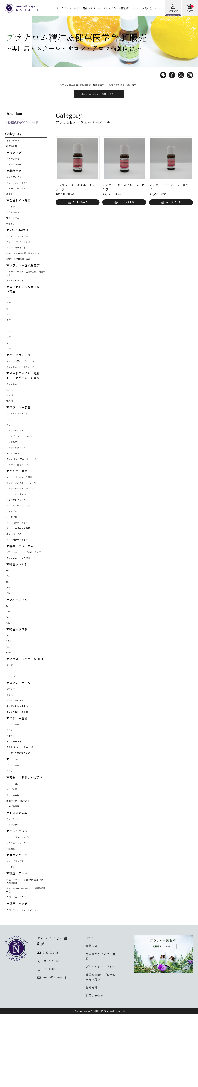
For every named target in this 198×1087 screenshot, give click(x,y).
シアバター (12, 415)
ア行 (8, 310)
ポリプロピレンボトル (21, 755)
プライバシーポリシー (100, 1040)
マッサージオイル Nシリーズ (23, 515)
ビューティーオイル (17, 521)
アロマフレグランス (17, 527)
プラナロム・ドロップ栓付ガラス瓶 (25, 588)
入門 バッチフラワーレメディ (24, 983)
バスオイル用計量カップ (23, 814)
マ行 (8, 347)
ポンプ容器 (12, 853)
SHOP (89, 1011)
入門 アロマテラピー (19, 970)
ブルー (10, 716)
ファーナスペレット (17, 193)
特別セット (12, 199)
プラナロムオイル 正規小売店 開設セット (25, 283)
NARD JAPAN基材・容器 (20, 269)
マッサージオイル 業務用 (21, 503)
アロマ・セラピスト (17, 256)
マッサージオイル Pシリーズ (23, 509)
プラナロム (12, 402)
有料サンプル (13, 225)
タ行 (8, 328)
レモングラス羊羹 (16, 931)
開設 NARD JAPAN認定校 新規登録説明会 (25, 961)
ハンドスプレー (15, 465)
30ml (8, 628)
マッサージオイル (16, 453)
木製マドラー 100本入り (22, 865)
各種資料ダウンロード (23, 122)
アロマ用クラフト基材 (19, 552)
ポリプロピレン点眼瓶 (21, 762)
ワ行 (8, 366)
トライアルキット (18, 292)
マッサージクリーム (17, 471)
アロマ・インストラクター (21, 250)
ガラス (10, 742)
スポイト (12, 788)
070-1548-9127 (49, 1042)
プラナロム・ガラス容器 (20, 596)
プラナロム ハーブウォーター (24, 385)
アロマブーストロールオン (21, 459)
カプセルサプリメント (19, 434)
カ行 (8, 316)
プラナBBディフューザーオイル (24, 483)
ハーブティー (13, 937)
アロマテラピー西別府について (121, 8)
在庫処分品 (13, 148)
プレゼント (12, 212)
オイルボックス (17, 566)
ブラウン (11, 723)
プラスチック (13, 736)
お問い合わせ (149, 8)
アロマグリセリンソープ (20, 534)
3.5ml (9, 685)
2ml (8, 679)
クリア (10, 710)
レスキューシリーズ (17, 911)
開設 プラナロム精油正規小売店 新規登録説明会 (25, 952)
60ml (9, 697)
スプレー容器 (13, 847)
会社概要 (91, 1019)
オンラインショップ (67, 8)
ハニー (10, 440)
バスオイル (12, 540)
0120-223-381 (48, 1026)
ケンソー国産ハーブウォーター (24, 379)
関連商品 (11, 918)
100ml (9, 634)
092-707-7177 (48, 1034)
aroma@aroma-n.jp (52, 1050)
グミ (8, 446)
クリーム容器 (13, 859)
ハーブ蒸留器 (15, 872)
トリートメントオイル (19, 187)
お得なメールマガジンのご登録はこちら (99, 94)
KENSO (10, 409)
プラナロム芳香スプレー (20, 490)
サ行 (8, 322)
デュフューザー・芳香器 (23, 559)
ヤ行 (8, 353)
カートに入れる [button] (80, 203)
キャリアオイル (15, 181)
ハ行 (8, 341)
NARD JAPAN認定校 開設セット (25, 262)
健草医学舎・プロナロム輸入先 (100, 1050)
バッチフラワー (15, 168)
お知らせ (91, 1060)
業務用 (10, 421)
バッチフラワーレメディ (20, 905)
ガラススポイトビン (20, 748)
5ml (8, 609)
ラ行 (8, 359)
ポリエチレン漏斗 (18, 795)
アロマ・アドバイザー (19, 244)
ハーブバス (12, 546)
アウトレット (13, 218)
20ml (8, 621)
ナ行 (8, 335)
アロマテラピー (15, 161)
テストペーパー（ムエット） (23, 804)
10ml (8, 615)
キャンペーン (15, 141)
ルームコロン (13, 477)
